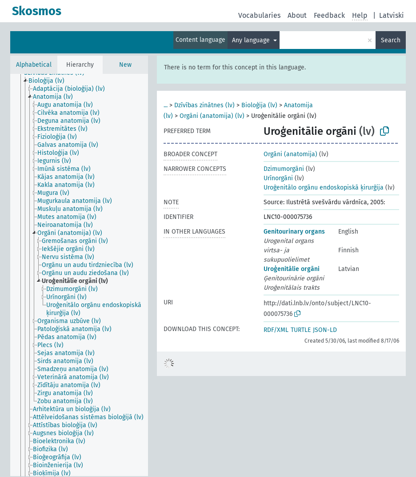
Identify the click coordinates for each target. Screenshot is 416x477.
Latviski (391, 15)
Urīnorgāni (278, 178)
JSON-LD (325, 330)
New (125, 65)
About (297, 15)
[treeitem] (50, 81)
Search (390, 40)
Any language (252, 40)
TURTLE (301, 330)
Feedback (329, 15)
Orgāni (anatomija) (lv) (212, 116)
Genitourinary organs (294, 231)
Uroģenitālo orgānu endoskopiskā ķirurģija (324, 187)
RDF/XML (276, 330)
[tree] (79, 275)
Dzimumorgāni (284, 169)
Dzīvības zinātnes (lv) (204, 105)
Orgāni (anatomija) (290, 154)
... (166, 105)
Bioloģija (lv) (259, 105)
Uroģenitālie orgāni (292, 269)
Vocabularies (259, 15)
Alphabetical (34, 65)
